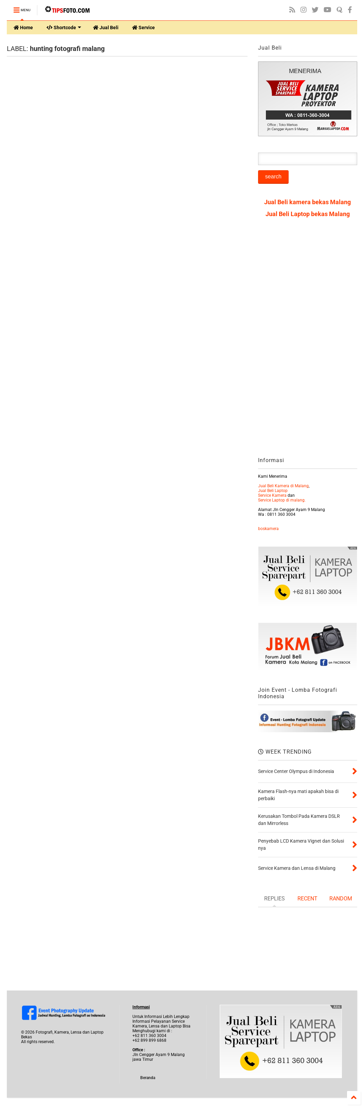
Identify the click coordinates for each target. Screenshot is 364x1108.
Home (23, 27)
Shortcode (64, 27)
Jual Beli (106, 27)
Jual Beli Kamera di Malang (283, 485)
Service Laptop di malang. (282, 500)
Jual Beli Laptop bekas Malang (308, 213)
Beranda (147, 1077)
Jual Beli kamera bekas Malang (307, 202)
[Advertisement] (307, 340)
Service (143, 27)
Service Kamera (272, 495)
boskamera (268, 528)
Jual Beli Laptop (273, 490)
